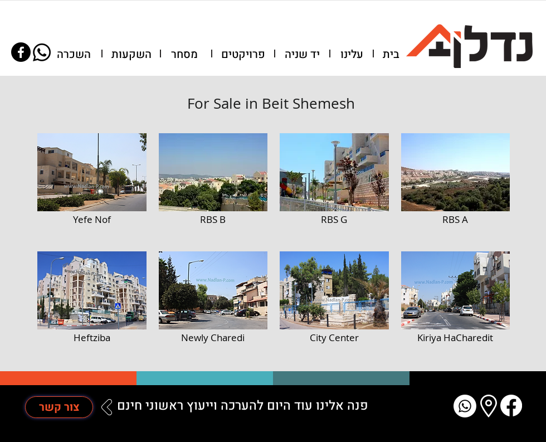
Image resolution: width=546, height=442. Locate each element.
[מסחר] (184, 54)
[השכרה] (73, 54)
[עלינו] (351, 54)
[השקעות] (131, 54)
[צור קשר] (59, 407)
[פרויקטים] (243, 54)
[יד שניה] (301, 54)
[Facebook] (21, 52)
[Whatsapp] (42, 52)
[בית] (391, 54)
